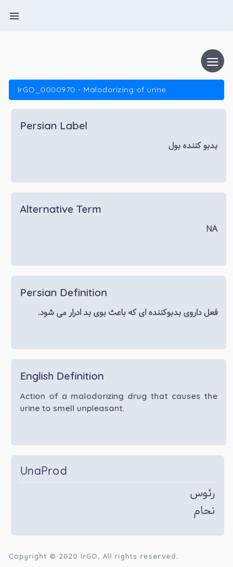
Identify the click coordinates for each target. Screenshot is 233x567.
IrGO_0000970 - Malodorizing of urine (92, 90)
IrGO (89, 556)
